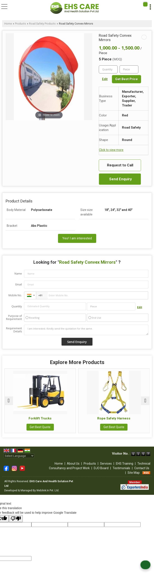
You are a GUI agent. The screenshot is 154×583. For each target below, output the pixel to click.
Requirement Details (14, 330)
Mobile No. (15, 295)
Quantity (16, 306)
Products (20, 23)
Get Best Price (126, 79)
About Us (73, 463)
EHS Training (124, 463)
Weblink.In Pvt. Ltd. (47, 490)
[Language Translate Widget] (19, 456)
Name (18, 273)
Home (8, 23)
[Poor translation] (16, 518)
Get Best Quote (40, 427)
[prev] (8, 400)
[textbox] (129, 69)
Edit (105, 79)
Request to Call (120, 165)
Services (106, 463)
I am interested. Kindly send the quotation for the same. (86, 330)
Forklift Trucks (40, 418)
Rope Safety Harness (114, 418)
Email (18, 284)
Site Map (134, 472)
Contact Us (141, 468)
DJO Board (101, 468)
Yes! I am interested (77, 238)
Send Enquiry (120, 179)
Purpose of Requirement (14, 318)
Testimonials (121, 468)
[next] (145, 400)
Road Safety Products (42, 23)
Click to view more (111, 150)
